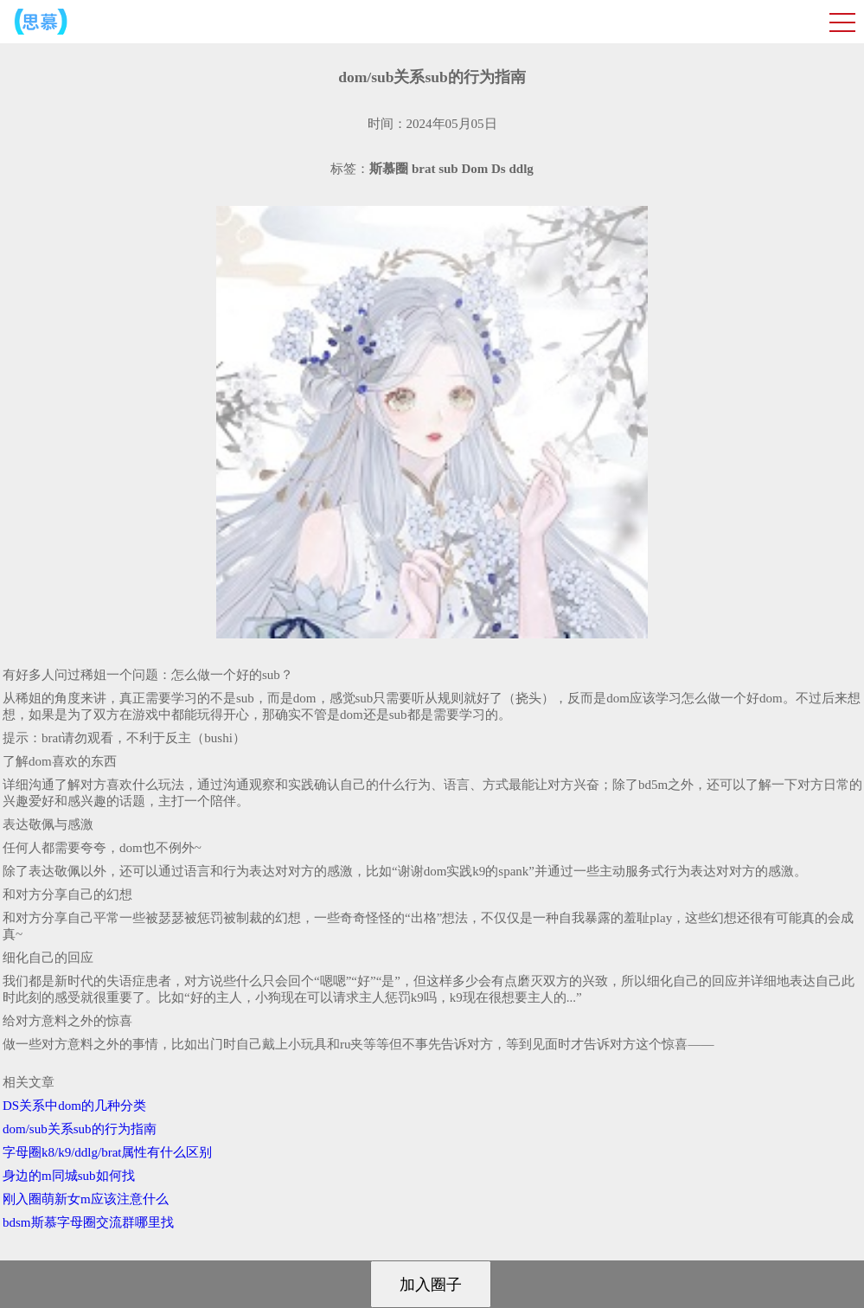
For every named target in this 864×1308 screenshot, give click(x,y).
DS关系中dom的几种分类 (74, 1105)
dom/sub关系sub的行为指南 (80, 1129)
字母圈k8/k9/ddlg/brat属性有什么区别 (108, 1152)
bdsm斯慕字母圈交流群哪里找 (88, 1222)
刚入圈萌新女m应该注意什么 (86, 1199)
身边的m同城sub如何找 (69, 1176)
